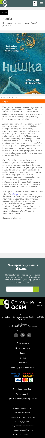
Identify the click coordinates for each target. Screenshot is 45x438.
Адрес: (22, 315)
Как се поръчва (22, 394)
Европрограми (22, 343)
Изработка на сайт (23, 435)
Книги (4, 12)
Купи (6, 101)
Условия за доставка (22, 422)
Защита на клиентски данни (23, 426)
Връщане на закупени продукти (22, 399)
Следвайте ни (22, 331)
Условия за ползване (22, 389)
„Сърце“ (15, 194)
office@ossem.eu (30, 326)
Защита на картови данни (22, 430)
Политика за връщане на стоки (22, 417)
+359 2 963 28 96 (15, 326)
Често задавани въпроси (22, 367)
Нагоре (40, 305)
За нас (22, 353)
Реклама (22, 358)
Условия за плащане (22, 413)
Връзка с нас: (22, 324)
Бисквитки (22, 363)
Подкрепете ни (22, 348)
